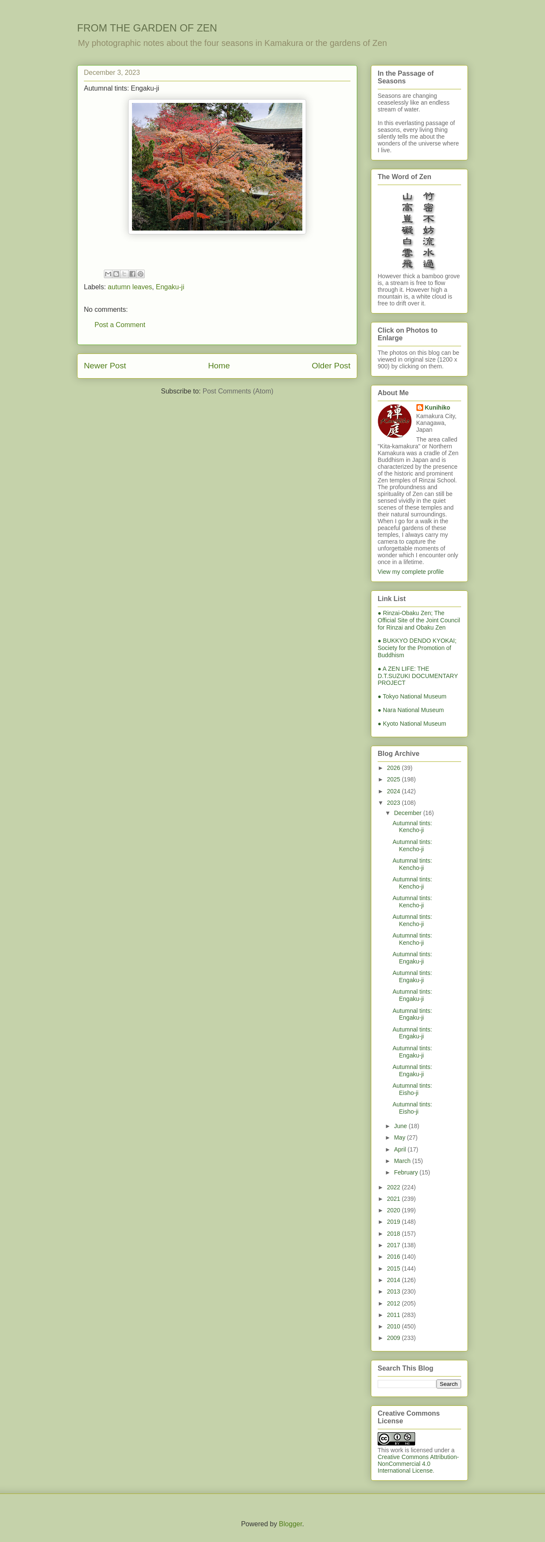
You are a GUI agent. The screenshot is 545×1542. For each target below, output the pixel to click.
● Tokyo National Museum (412, 696)
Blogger (290, 1524)
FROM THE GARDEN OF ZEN (147, 28)
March (403, 1160)
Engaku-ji (170, 287)
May (400, 1137)
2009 (394, 1337)
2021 (394, 1198)
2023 (394, 802)
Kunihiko (437, 407)
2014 (394, 1280)
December (408, 812)
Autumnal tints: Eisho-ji (412, 1089)
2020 (394, 1210)
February (406, 1172)
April (400, 1149)
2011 (394, 1314)
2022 (394, 1187)
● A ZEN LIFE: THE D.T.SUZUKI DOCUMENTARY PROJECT (418, 676)
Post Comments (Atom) (238, 391)
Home (219, 365)
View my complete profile (411, 571)
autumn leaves (130, 287)
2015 (394, 1268)
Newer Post (105, 365)
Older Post (331, 365)
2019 (394, 1221)
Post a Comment (120, 324)
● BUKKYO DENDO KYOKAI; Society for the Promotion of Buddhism (417, 647)
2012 (394, 1303)
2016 (394, 1256)
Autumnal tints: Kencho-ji (412, 827)
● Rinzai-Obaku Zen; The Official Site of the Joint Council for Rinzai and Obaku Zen (419, 620)
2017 (394, 1245)
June (401, 1126)
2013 (394, 1291)
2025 (394, 779)
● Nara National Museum (411, 710)
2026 (394, 767)
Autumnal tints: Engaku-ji (412, 958)
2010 (394, 1326)
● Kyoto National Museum (412, 723)
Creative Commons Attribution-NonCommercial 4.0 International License (418, 1464)
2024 (394, 791)
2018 (394, 1233)
